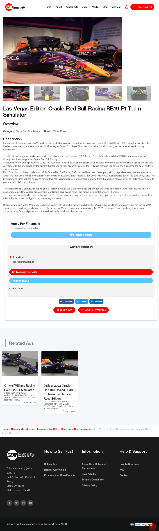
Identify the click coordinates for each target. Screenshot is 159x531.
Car (63, 429)
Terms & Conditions (93, 479)
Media (95, 6)
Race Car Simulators (80, 429)
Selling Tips (50, 464)
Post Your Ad (142, 6)
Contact (116, 6)
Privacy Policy (90, 485)
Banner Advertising (55, 469)
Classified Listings (22, 429)
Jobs (85, 6)
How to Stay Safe (129, 464)
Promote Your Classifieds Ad (60, 475)
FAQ (122, 469)
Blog (105, 6)
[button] (66, 301)
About (59, 6)
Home (48, 6)
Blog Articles (89, 474)
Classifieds (72, 6)
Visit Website (21, 280)
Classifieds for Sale (46, 429)
